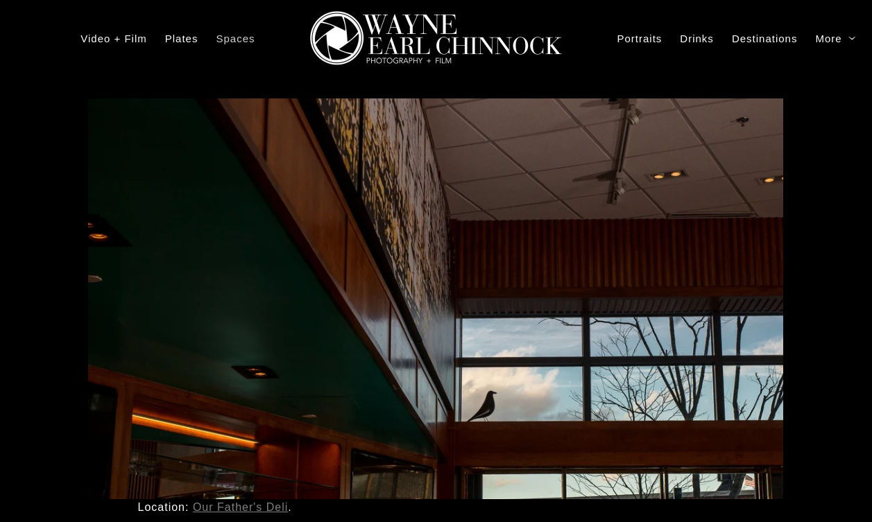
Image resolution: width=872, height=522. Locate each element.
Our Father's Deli (240, 507)
